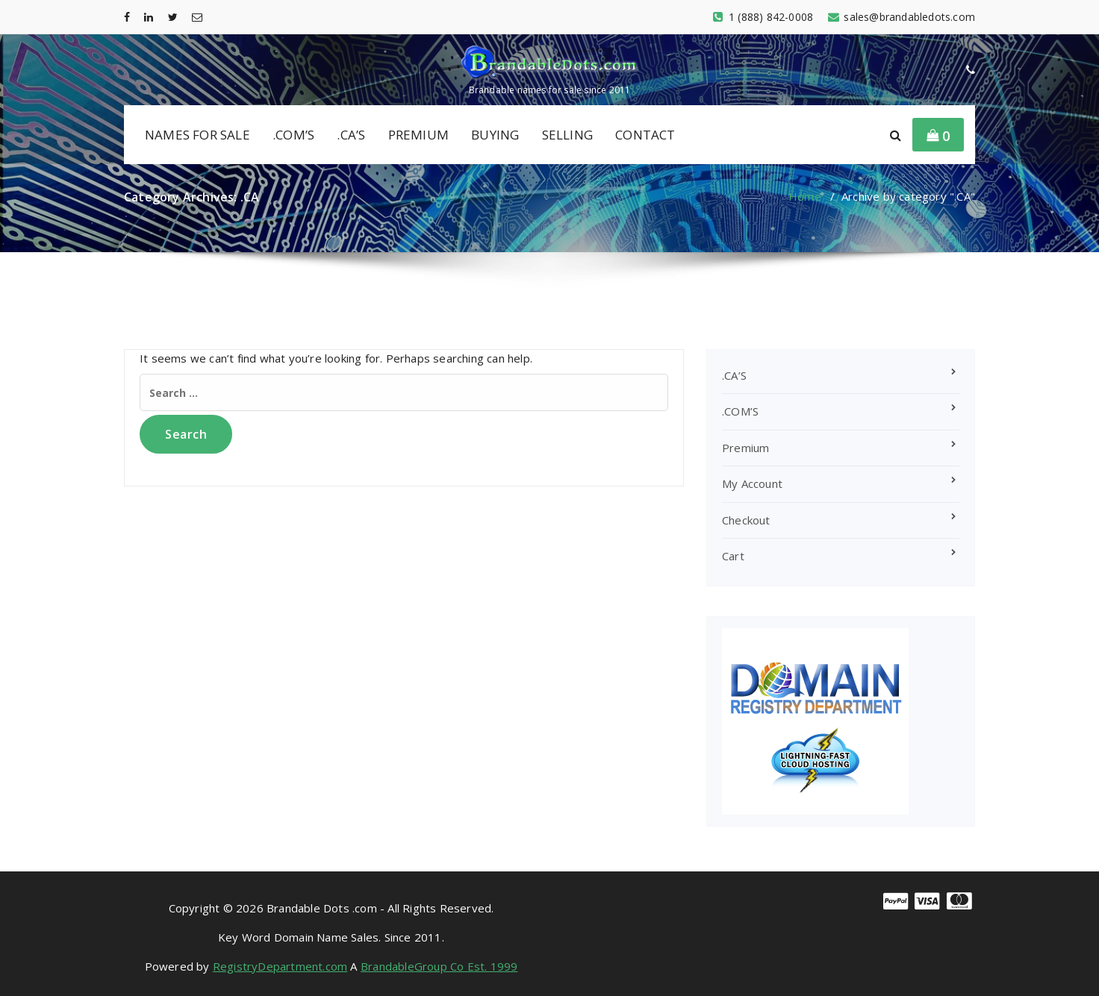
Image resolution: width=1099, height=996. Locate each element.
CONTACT (645, 134)
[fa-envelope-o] (197, 17)
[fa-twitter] (173, 17)
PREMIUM (418, 134)
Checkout (746, 520)
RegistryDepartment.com (280, 966)
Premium (745, 447)
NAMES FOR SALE (197, 134)
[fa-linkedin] (148, 17)
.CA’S (351, 134)
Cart (733, 555)
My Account (752, 483)
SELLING (567, 134)
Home (804, 196)
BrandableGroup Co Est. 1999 (439, 966)
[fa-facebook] (127, 17)
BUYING (495, 134)
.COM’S (293, 134)
